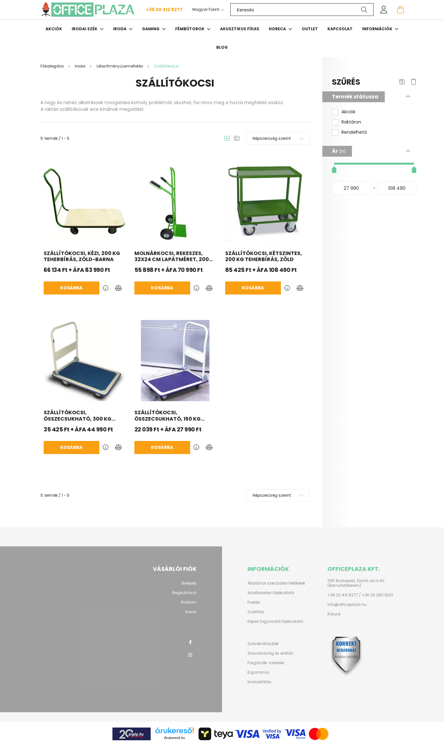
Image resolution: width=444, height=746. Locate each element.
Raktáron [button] (351, 122)
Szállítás (255, 612)
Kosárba (71, 288)
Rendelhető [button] (354, 132)
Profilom (189, 602)
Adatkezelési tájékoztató (270, 593)
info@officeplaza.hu (347, 604)
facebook (190, 642)
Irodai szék (85, 29)
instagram (190, 655)
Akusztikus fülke (239, 29)
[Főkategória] (52, 66)
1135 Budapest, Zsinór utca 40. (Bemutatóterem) (356, 583)
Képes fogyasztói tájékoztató (275, 621)
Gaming (151, 29)
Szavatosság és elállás (270, 653)
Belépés (189, 583)
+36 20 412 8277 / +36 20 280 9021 (360, 595)
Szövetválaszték (263, 644)
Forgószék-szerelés (265, 663)
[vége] (397, 188)
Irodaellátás (259, 682)
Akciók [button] (348, 112)
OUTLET (310, 29)
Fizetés (253, 602)
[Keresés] (302, 9)
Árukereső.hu (174, 738)
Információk (377, 29)
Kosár (191, 612)
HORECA (278, 29)
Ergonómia (258, 672)
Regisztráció (184, 593)
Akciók (54, 29)
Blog (222, 47)
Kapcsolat (340, 29)
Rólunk (333, 614)
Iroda (120, 29)
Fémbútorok (190, 29)
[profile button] (383, 9)
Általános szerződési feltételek (276, 583)
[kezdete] (351, 188)
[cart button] (400, 9)
